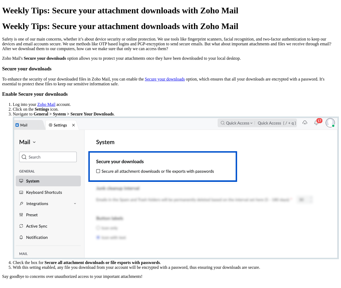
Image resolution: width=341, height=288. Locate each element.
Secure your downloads (165, 79)
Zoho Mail (46, 104)
